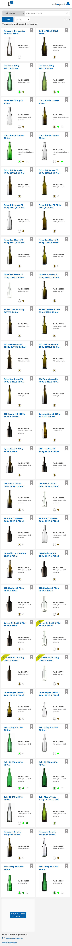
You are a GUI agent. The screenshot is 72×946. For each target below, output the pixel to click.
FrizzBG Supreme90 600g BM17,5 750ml (49, 345)
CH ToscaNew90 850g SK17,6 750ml (49, 450)
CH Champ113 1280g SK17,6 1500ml (14, 415)
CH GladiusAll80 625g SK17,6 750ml (49, 554)
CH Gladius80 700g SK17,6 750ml (14, 589)
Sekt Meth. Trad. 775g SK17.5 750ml (49, 798)
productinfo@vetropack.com (12, 938)
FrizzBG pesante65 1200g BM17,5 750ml (15, 345)
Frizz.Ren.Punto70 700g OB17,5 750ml (14, 380)
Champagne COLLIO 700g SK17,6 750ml (14, 693)
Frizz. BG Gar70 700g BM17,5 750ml (50, 206)
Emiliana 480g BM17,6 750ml (11, 67)
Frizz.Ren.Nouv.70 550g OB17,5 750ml (49, 241)
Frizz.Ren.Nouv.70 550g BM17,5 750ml (14, 241)
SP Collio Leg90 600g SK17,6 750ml (15, 554)
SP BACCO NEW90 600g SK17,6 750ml (14, 519)
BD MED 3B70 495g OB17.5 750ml (14, 659)
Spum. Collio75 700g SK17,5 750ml (15, 624)
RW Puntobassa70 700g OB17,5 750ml (49, 380)
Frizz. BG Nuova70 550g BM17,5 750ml (49, 171)
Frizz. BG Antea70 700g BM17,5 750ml (14, 171)
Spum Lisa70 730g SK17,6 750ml (13, 450)
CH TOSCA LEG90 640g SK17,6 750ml (14, 485)
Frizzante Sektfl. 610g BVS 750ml (12, 833)
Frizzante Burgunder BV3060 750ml (14, 32)
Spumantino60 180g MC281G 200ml (49, 415)
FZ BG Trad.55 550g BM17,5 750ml (14, 310)
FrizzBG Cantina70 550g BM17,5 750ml (49, 276)
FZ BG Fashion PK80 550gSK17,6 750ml (49, 310)
